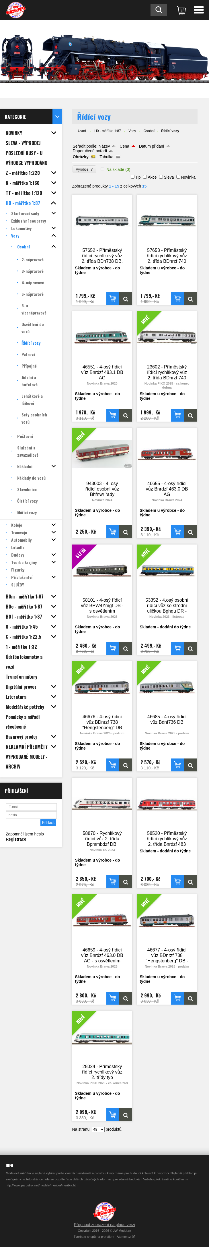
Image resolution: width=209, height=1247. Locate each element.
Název (104, 146)
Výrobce (84, 169)
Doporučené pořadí (90, 150)
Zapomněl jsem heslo (25, 834)
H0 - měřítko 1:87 (107, 131)
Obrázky (80, 157)
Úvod (82, 131)
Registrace (16, 839)
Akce (152, 177)
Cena (124, 146)
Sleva (169, 177)
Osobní (149, 131)
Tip (138, 177)
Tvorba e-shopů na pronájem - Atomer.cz (104, 1236)
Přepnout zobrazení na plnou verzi (104, 1224)
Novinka (188, 177)
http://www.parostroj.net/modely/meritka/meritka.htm (42, 1185)
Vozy (132, 131)
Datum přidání (151, 146)
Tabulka (106, 157)
